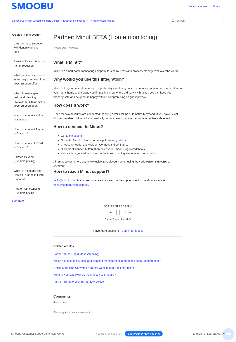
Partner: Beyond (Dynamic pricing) (24, 159)
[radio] (108, 212)
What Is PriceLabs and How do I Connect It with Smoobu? (29, 175)
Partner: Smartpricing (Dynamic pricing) (27, 190)
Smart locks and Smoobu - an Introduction (29, 63)
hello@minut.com (64, 180)
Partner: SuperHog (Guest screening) (76, 253)
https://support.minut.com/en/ (71, 184)
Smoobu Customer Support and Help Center (35, 20)
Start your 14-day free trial (144, 333)
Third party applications (101, 20)
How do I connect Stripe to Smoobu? (28, 117)
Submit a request (198, 6)
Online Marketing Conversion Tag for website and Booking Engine (93, 267)
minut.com (75, 135)
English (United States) (207, 333)
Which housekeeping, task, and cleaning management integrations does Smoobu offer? (29, 99)
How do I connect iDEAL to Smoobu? (29, 145)
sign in (64, 312)
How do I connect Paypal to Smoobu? (29, 131)
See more (18, 200)
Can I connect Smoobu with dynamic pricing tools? (28, 47)
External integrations (74, 20)
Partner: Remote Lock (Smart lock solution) (79, 281)
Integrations (118, 140)
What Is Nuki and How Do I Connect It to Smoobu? (84, 274)
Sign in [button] (217, 6)
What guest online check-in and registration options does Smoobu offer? (29, 79)
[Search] (196, 20)
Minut (56, 88)
